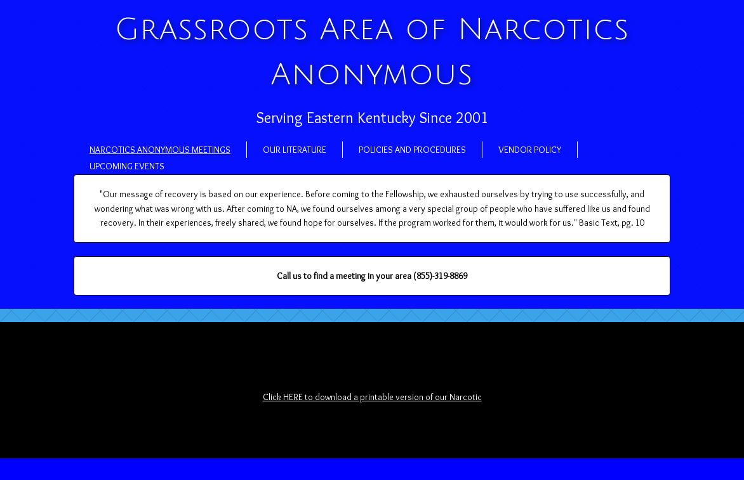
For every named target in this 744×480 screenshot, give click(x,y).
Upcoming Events (127, 166)
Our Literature (294, 149)
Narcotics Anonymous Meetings (160, 149)
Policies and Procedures (412, 149)
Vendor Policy (529, 149)
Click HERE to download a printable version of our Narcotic (372, 397)
